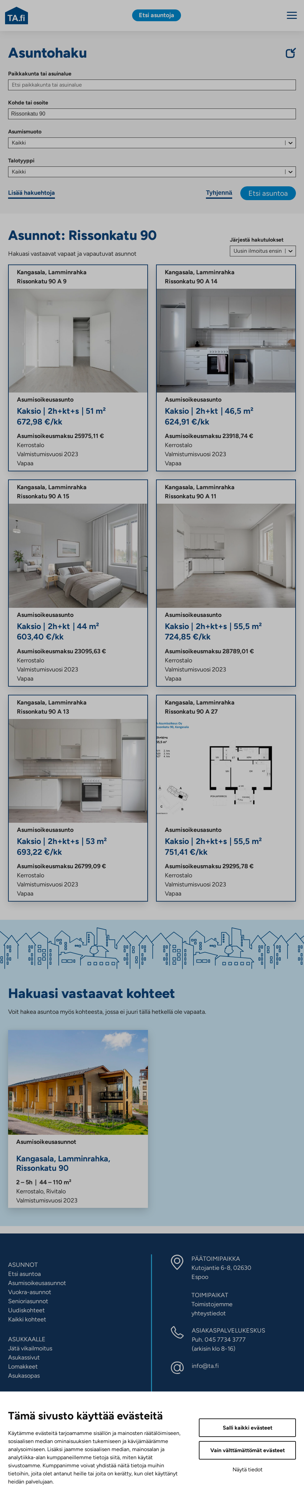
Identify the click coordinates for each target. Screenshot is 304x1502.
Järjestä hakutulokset (256, 240)
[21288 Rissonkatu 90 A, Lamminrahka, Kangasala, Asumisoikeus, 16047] (78, 368)
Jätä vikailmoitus (30, 1348)
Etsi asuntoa (268, 193)
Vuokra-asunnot (29, 1292)
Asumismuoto (24, 131)
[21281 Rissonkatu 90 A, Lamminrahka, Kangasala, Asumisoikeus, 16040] (226, 368)
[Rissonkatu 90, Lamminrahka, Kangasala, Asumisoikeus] (78, 1119)
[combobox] (12, 143)
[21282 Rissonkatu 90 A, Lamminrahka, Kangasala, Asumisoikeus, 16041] (78, 583)
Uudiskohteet (26, 1310)
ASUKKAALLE (26, 1339)
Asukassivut (24, 1357)
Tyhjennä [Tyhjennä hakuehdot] (219, 192)
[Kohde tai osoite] (152, 113)
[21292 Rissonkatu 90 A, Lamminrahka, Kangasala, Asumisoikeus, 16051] (78, 798)
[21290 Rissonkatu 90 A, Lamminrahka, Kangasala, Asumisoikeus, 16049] (226, 583)
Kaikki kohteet (27, 1319)
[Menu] (292, 15)
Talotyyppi (21, 160)
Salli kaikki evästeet (247, 1428)
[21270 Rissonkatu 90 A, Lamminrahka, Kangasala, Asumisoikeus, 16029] (226, 798)
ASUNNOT (23, 1265)
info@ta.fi (205, 1366)
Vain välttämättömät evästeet (247, 1450)
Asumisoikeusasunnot (37, 1283)
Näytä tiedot (248, 1469)
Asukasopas (24, 1375)
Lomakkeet (23, 1366)
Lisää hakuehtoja (31, 192)
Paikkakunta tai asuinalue (39, 73)
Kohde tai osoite (28, 102)
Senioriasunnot (28, 1301)
